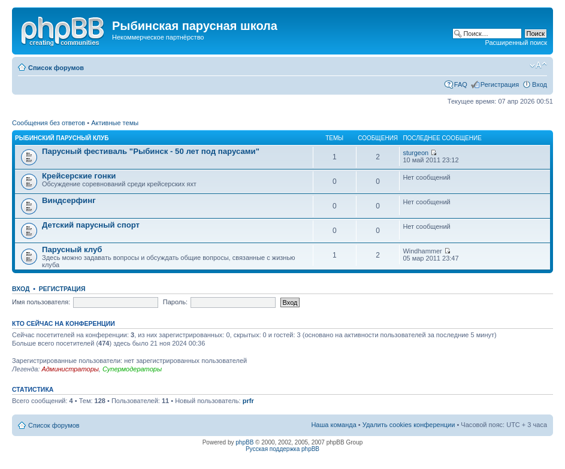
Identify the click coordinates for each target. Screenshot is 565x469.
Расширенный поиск (516, 42)
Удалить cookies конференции (408, 424)
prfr (248, 400)
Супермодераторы (132, 369)
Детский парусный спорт (91, 224)
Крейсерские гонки (79, 175)
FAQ (460, 84)
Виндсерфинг (69, 200)
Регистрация (500, 84)
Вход (539, 84)
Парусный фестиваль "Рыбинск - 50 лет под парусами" (150, 151)
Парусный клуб (72, 249)
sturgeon (415, 152)
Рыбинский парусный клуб (61, 138)
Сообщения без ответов (48, 122)
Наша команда (333, 424)
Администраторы (69, 369)
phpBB (244, 442)
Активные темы (114, 122)
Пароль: (175, 301)
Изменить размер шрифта (538, 65)
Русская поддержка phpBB (282, 449)
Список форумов (56, 67)
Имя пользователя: (41, 301)
